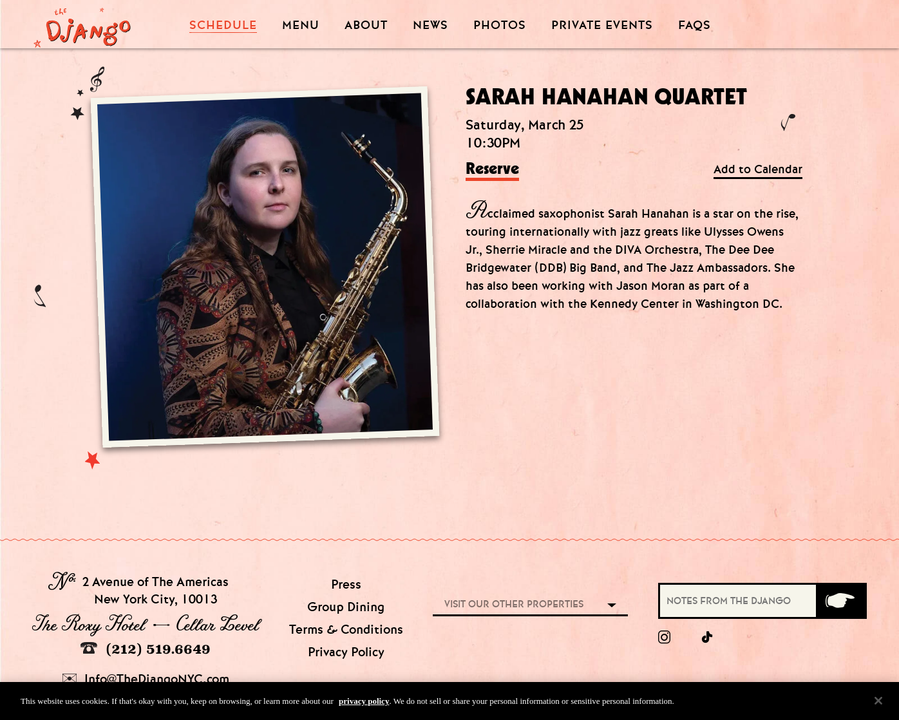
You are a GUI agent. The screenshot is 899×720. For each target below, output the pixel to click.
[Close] (878, 705)
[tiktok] (707, 637)
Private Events (602, 25)
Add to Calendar (758, 169)
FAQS (694, 25)
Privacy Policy (346, 652)
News (430, 25)
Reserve (492, 169)
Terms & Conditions (346, 629)
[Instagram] (664, 637)
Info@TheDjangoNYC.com (145, 679)
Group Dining (345, 607)
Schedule (223, 25)
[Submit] (840, 601)
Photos (499, 25)
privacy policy (364, 705)
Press (346, 584)
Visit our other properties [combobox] (513, 604)
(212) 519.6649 (145, 649)
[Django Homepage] (82, 24)
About (366, 25)
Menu (300, 25)
